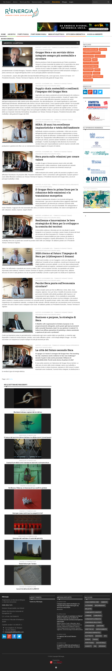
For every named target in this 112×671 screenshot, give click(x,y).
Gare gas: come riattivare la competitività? (27, 513)
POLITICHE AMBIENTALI (91, 63)
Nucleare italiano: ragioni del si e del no (28, 412)
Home (3, 34)
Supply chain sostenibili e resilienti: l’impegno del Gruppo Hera (57, 90)
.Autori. (15, 2)
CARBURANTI (98, 615)
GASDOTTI (88, 646)
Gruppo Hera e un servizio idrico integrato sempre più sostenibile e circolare (55, 55)
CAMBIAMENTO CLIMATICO (92, 52)
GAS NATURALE (100, 56)
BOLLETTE (88, 609)
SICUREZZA (87, 76)
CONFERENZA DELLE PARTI (93, 622)
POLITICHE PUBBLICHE (91, 66)
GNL (95, 646)
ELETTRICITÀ (89, 636)
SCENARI (96, 73)
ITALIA (95, 59)
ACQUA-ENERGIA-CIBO (90, 49)
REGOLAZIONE (88, 69)
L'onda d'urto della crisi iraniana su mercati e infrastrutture (27, 463)
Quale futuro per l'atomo (27, 564)
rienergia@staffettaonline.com (14, 632)
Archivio (12, 34)
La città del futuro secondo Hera (54, 350)
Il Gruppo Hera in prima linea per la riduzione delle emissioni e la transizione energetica (56, 192)
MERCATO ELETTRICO (56, 34)
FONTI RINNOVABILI (38, 34)
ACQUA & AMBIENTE (94, 34)
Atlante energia (90, 189)
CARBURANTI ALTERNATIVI (93, 619)
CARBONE (88, 615)
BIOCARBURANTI (100, 605)
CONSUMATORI (88, 56)
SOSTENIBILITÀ (97, 76)
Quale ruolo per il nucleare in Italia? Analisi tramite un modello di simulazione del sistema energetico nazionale (70, 618)
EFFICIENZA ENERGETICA (75, 34)
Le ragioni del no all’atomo (66, 636)
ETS (105, 636)
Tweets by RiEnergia (35, 601)
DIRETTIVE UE (89, 629)
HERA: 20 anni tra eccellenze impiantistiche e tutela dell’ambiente (57, 126)
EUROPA (87, 639)
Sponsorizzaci (37, 2)
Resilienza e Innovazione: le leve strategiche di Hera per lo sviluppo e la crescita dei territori (57, 223)
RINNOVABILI (88, 73)
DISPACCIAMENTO (101, 629)
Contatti (47, 2)
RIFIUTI (97, 69)
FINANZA (95, 639)
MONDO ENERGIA (7, 39)
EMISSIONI (99, 636)
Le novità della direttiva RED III (27, 589)
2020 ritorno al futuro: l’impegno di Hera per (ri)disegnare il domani (56, 255)
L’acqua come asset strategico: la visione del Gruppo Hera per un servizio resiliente (68, 605)
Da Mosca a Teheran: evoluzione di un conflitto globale (27, 488)
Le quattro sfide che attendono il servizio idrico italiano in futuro (68, 646)
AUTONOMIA (88, 605)
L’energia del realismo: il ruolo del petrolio (28, 538)
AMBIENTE (103, 49)
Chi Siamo (7, 2)
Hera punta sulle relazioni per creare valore (57, 158)
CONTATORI (100, 626)
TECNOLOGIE (88, 80)
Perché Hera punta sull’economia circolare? (55, 285)
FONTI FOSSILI (23, 34)
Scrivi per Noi (25, 2)
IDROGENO (87, 59)
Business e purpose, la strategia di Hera (55, 319)
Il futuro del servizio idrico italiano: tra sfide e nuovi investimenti (27, 437)
